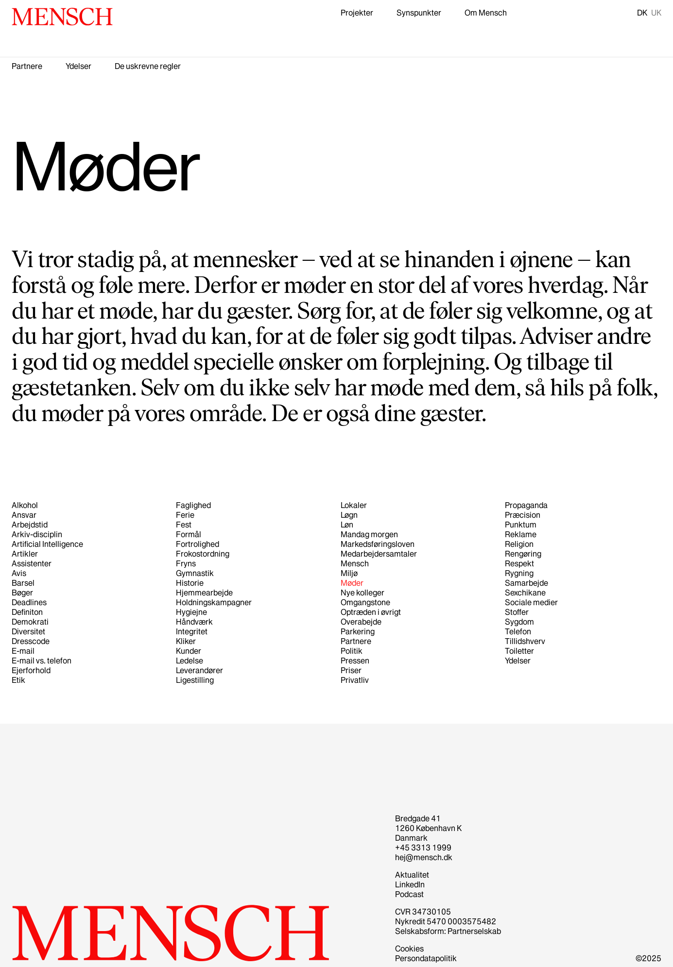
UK (656, 12)
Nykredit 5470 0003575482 (445, 921)
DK (642, 12)
